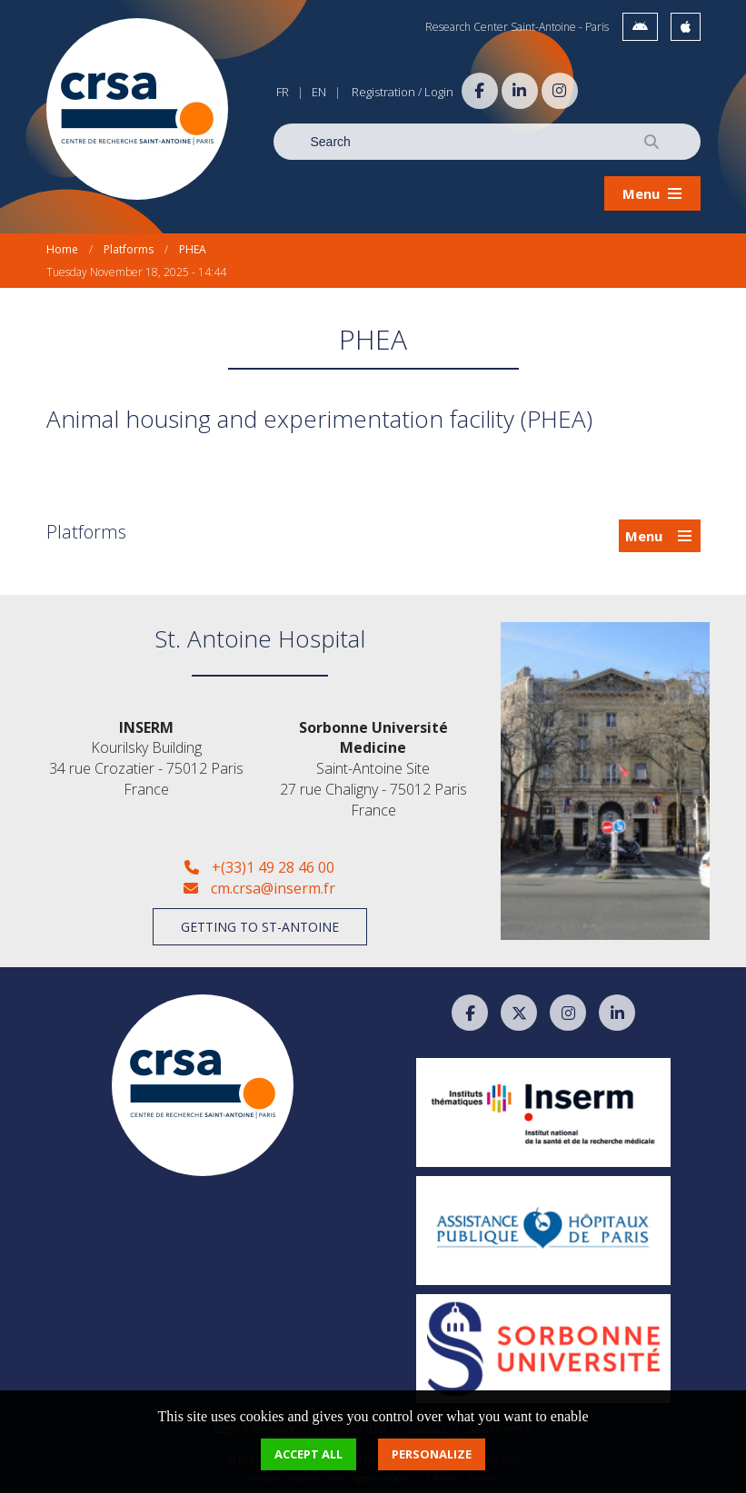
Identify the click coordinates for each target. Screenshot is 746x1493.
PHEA (192, 249)
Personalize (432, 1454)
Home (62, 249)
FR (282, 92)
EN (319, 92)
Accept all (308, 1454)
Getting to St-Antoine (260, 926)
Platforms (129, 249)
